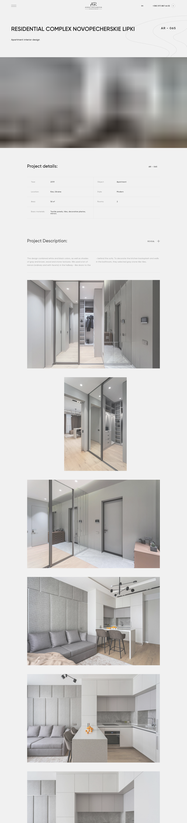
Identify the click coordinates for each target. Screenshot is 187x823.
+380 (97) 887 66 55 (161, 6)
